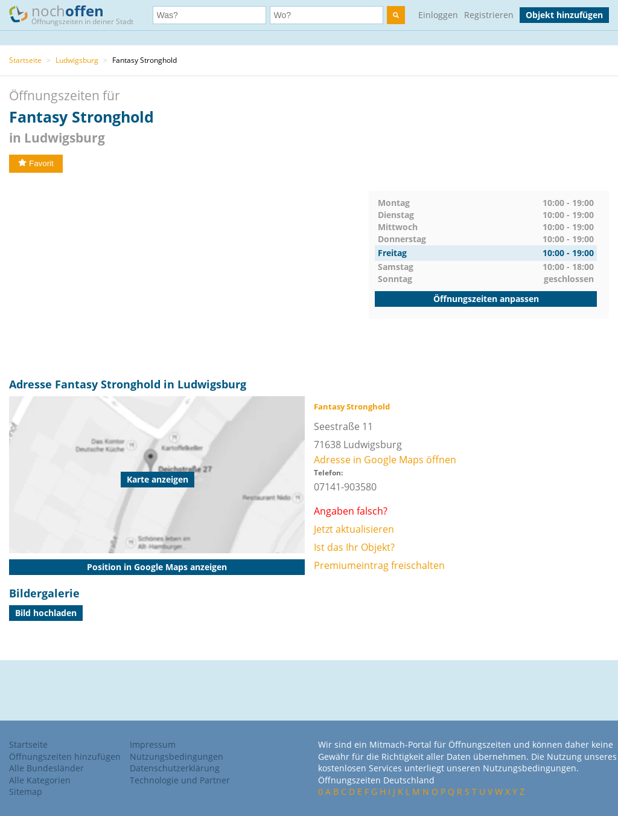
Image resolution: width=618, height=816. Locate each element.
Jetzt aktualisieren (354, 529)
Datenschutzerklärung (175, 768)
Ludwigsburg (77, 60)
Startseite (25, 60)
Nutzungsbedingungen (176, 756)
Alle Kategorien (40, 780)
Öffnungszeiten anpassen (486, 298)
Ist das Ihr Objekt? (354, 547)
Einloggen (438, 15)
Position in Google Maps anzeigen (157, 567)
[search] (396, 15)
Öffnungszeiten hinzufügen (65, 756)
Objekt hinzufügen (564, 15)
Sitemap (25, 791)
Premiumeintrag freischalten (379, 565)
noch (77, 14)
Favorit (36, 163)
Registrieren (489, 15)
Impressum (153, 744)
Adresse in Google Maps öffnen (385, 459)
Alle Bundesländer (46, 768)
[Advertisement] (189, 275)
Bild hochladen (46, 612)
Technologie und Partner (180, 780)
